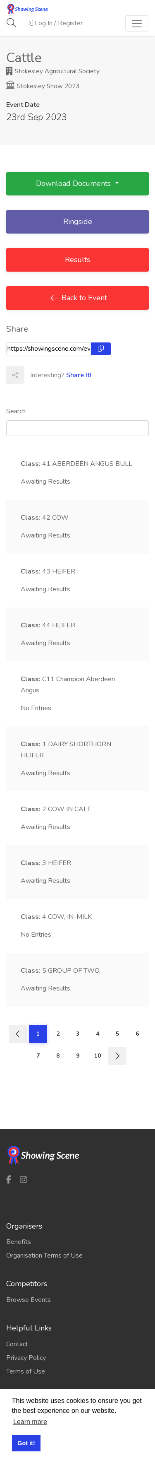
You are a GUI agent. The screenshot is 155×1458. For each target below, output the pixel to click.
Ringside (77, 222)
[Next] (117, 1056)
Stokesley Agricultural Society (53, 71)
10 (97, 1056)
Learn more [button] (30, 1421)
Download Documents (74, 183)
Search (16, 411)
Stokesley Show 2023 (42, 86)
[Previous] (18, 1034)
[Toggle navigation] (136, 23)
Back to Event (83, 298)
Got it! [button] (26, 1443)
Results (77, 260)
